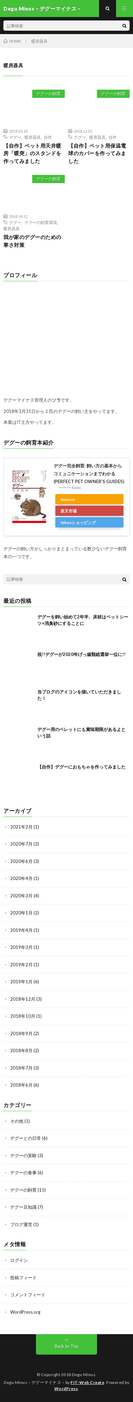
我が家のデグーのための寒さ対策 (32, 241)
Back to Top (67, 1346)
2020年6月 (21, 861)
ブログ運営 (21, 1224)
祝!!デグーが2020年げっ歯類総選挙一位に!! (81, 654)
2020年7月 (21, 844)
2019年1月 (21, 981)
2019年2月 (21, 964)
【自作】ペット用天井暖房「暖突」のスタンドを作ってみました (32, 153)
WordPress (66, 1388)
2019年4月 (21, 930)
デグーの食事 (23, 1172)
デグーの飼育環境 (40, 222)
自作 (48, 137)
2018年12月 (22, 999)
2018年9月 (21, 1033)
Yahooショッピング (78, 522)
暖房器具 (32, 137)
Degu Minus (83, 1374)
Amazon (67, 499)
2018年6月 (21, 1085)
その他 (16, 1121)
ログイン (19, 1260)
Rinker (76, 487)
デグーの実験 (23, 1155)
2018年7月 (21, 1068)
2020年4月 (21, 878)
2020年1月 (21, 912)
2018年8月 (21, 1050)
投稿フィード (23, 1277)
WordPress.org (25, 1312)
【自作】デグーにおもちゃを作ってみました (81, 767)
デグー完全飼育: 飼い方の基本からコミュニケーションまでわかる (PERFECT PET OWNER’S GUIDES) (89, 473)
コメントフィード (27, 1294)
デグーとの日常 (25, 1138)
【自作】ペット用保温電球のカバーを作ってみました (97, 153)
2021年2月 (21, 827)
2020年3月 (21, 895)
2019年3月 (21, 947)
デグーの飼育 (48, 93)
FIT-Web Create (87, 1382)
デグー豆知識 (23, 1207)
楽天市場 (68, 510)
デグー (15, 137)
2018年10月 (22, 1016)
